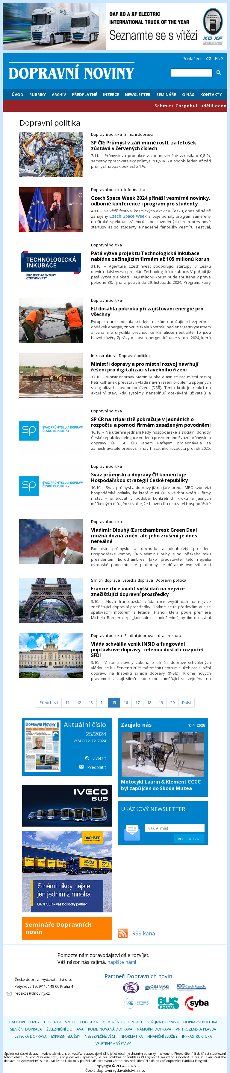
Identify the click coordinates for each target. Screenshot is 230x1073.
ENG (219, 58)
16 (126, 702)
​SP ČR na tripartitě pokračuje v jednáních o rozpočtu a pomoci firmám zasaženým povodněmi (151, 422)
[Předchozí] (49, 703)
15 (114, 702)
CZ (208, 58)
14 (102, 702)
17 (137, 702)
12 (79, 702)
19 (161, 702)
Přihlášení (191, 58)
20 (172, 702)
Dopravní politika (106, 134)
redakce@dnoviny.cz (32, 993)
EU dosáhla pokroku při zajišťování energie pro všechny (147, 311)
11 (67, 702)
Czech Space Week (128, 216)
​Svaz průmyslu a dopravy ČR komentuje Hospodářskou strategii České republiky (139, 477)
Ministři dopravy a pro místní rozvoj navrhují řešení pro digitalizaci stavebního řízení (145, 367)
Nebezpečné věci (100, 1036)
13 (91, 702)
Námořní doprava (154, 1029)
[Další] (186, 703)
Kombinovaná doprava (110, 1029)
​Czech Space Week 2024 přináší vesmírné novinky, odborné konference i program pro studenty (150, 201)
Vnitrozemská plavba (196, 1029)
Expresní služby (65, 1036)
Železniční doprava (65, 1029)
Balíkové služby (24, 1022)
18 (149, 702)
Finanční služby (162, 1036)
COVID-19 (52, 1022)
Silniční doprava (138, 134)
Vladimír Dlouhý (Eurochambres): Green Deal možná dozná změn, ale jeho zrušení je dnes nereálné (144, 536)
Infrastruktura (103, 355)
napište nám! (121, 962)
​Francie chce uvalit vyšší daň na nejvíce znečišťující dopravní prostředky (138, 591)
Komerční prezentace (122, 1022)
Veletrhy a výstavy (113, 1043)
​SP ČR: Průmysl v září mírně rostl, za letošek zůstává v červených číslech (143, 145)
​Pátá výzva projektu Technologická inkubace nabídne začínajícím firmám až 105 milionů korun (150, 256)
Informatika (134, 189)
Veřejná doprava (163, 1022)
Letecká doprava (137, 580)
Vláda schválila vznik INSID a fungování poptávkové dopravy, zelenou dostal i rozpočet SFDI (147, 650)
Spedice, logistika (81, 1022)
